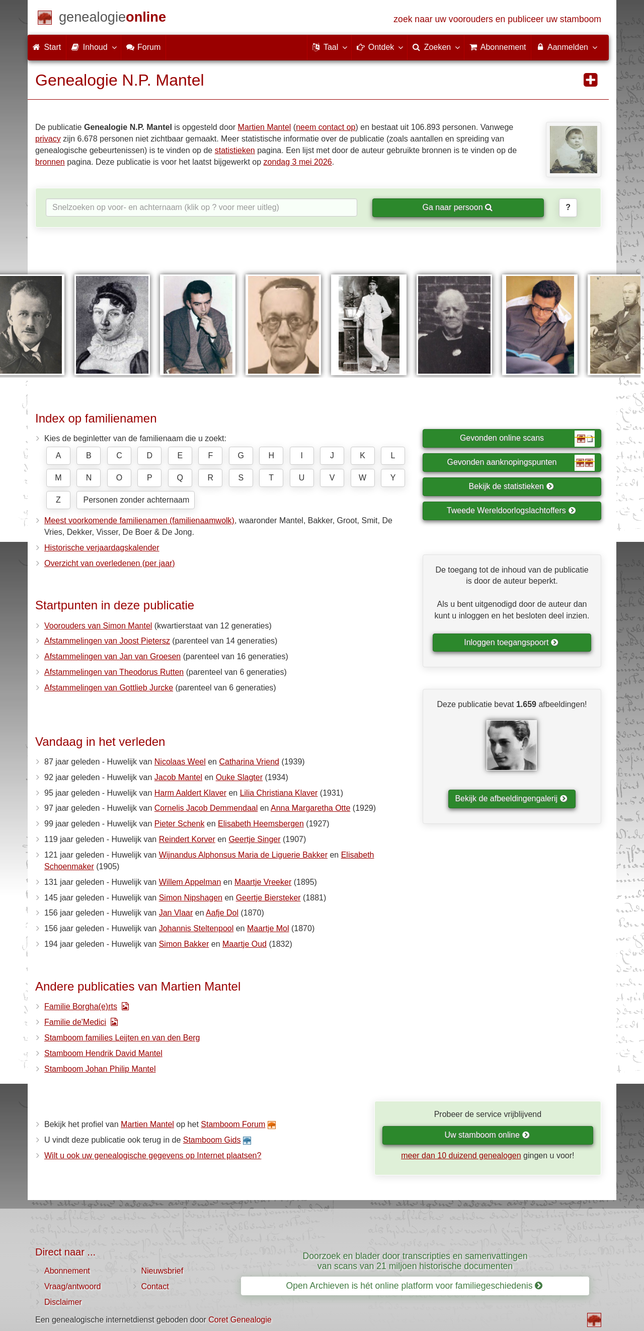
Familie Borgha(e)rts (80, 1006)
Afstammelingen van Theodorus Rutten (114, 672)
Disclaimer (63, 1302)
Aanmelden (566, 47)
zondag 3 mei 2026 (298, 162)
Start (47, 47)
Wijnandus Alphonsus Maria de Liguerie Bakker (243, 855)
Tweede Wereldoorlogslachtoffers (511, 510)
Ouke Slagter (239, 777)
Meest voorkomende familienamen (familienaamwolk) (139, 520)
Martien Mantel (264, 127)
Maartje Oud (244, 944)
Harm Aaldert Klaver (190, 793)
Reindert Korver (187, 839)
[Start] (112, 19)
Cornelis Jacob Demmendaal (206, 808)
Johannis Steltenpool (196, 928)
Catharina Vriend (249, 761)
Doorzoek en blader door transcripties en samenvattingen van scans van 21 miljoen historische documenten (415, 1261)
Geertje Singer (254, 839)
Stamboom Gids (212, 1140)
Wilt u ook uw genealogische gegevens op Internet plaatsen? (152, 1155)
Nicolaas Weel (180, 761)
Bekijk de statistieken (511, 486)
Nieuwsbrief (162, 1271)
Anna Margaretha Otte (310, 808)
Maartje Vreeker (262, 882)
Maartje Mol (268, 928)
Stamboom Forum (233, 1124)
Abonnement (67, 1271)
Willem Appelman (190, 882)
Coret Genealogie (239, 1319)
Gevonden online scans (527, 439)
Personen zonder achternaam (136, 500)
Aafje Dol (222, 912)
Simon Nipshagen (190, 897)
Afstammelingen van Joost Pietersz (107, 641)
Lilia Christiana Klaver (279, 793)
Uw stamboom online (486, 1135)
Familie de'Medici (75, 1022)
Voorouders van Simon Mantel (98, 625)
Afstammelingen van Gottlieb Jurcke (108, 687)
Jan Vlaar (176, 912)
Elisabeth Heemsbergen (261, 823)
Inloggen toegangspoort (511, 642)
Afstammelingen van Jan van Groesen (112, 656)
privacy (48, 138)
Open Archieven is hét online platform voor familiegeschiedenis (414, 1286)
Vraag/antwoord (72, 1286)
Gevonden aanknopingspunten (521, 463)
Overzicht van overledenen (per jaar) (109, 563)
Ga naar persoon (457, 207)
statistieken (235, 150)
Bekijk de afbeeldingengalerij (511, 798)
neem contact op (325, 127)
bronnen (50, 162)
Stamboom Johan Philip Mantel (99, 1069)
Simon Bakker (184, 944)
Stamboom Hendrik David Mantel (103, 1053)
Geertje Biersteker (268, 897)
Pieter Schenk (179, 823)
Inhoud (93, 47)
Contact (155, 1286)
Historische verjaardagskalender (101, 547)
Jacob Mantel (178, 777)
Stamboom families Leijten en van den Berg (122, 1037)
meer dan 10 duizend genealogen (461, 1155)
